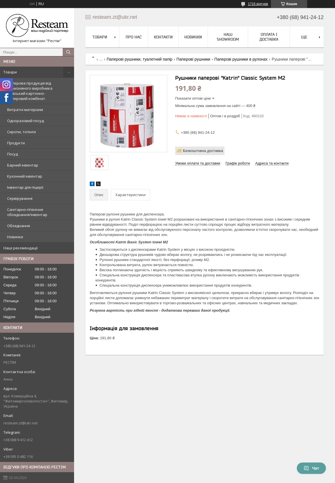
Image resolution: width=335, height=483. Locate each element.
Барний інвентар (22, 165)
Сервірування (19, 198)
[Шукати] (68, 52)
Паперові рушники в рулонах (241, 59)
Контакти (163, 37)
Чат (311, 468)
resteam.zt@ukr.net (20, 423)
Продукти (16, 142)
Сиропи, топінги (21, 131)
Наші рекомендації (20, 247)
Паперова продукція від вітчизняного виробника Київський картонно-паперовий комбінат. (29, 91)
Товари (10, 72)
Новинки (15, 236)
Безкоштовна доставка (203, 151)
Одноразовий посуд (25, 120)
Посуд (12, 154)
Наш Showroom (228, 37)
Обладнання (18, 225)
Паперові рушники (194, 59)
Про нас (134, 37)
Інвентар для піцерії (25, 187)
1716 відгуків (258, 4)
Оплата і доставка (269, 37)
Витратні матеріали (25, 109)
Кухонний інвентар (24, 176)
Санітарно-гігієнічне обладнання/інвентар (27, 212)
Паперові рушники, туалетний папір (140, 59)
